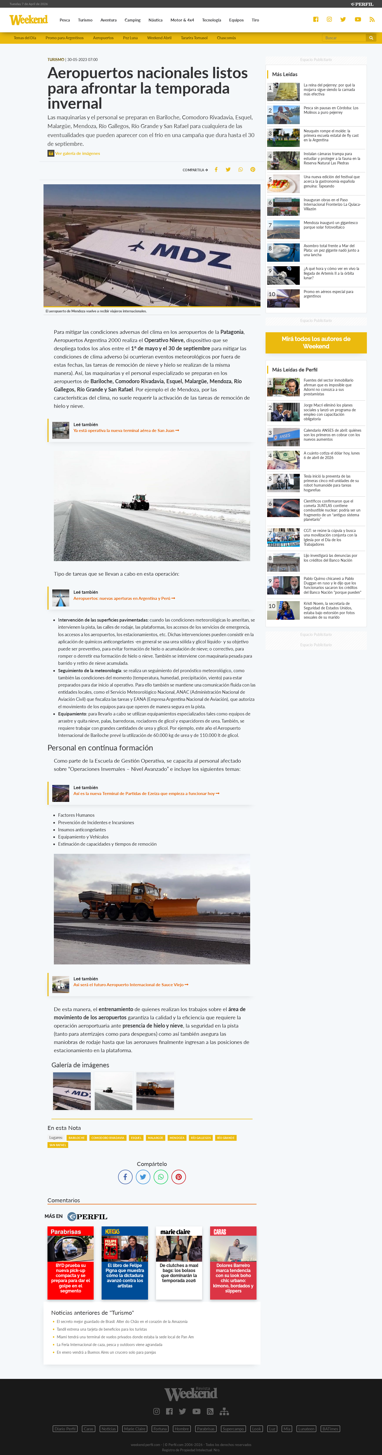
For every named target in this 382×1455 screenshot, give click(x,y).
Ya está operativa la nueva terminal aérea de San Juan (123, 430)
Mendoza (177, 1137)
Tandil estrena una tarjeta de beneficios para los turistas (102, 1329)
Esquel (136, 1137)
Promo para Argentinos (65, 38)
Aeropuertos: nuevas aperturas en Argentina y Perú (121, 598)
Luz (272, 1428)
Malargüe (155, 1137)
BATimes (330, 1428)
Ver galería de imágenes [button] (73, 153)
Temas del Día (25, 38)
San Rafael (58, 1145)
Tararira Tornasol (194, 38)
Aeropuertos (103, 38)
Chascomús (226, 38)
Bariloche (77, 1137)
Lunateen (306, 1428)
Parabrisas (206, 1428)
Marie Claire (134, 1428)
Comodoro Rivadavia (108, 1137)
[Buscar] (344, 38)
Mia (287, 1428)
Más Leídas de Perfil (295, 369)
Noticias (109, 1428)
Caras (88, 1428)
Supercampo (233, 1428)
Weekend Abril (159, 38)
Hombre (182, 1428)
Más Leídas (284, 74)
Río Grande (226, 1137)
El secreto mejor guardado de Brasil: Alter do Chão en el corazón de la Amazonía (122, 1321)
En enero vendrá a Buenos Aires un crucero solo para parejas (106, 1352)
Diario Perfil (65, 1428)
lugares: (56, 1137)
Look (256, 1428)
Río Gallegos (201, 1137)
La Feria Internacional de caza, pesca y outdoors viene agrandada (109, 1344)
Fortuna (160, 1428)
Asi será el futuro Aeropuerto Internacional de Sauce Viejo (128, 984)
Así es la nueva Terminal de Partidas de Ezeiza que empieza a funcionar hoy (144, 793)
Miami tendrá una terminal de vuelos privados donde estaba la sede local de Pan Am (125, 1337)
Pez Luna (130, 38)
